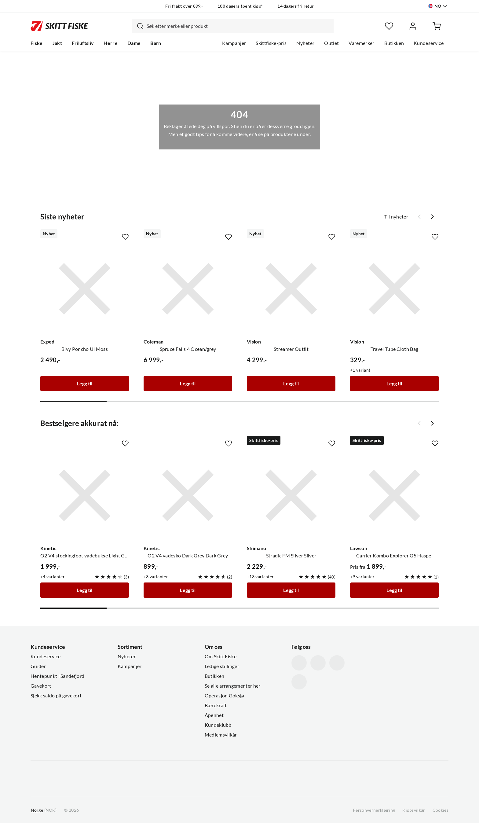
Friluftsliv (83, 43)
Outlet (331, 43)
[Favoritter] (389, 26)
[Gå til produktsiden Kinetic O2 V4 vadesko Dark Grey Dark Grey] (188, 495)
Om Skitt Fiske (220, 656)
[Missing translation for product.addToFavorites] (125, 237)
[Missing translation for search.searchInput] (138, 26)
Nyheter (305, 43)
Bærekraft (216, 705)
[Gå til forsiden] (59, 26)
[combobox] (233, 26)
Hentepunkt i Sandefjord (57, 676)
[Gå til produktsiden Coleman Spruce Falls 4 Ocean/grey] (188, 288)
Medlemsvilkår (221, 734)
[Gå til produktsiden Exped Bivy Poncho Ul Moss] (84, 288)
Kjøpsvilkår (413, 810)
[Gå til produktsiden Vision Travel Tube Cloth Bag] (394, 288)
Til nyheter (396, 216)
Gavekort (41, 686)
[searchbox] (239, 26)
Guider (38, 666)
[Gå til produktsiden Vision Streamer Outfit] (291, 288)
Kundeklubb (218, 725)
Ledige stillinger (222, 666)
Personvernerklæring (374, 810)
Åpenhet (214, 715)
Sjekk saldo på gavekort (56, 695)
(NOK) (44, 810)
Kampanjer (234, 43)
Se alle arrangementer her (233, 686)
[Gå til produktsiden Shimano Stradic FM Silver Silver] (291, 495)
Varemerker (361, 43)
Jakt (57, 43)
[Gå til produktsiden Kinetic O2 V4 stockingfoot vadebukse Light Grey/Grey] (84, 495)
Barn (155, 43)
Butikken (394, 43)
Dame (134, 43)
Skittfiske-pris (271, 43)
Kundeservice (429, 43)
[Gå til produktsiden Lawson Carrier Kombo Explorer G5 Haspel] (394, 495)
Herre (111, 43)
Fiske (37, 43)
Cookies (440, 810)
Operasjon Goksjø (224, 695)
